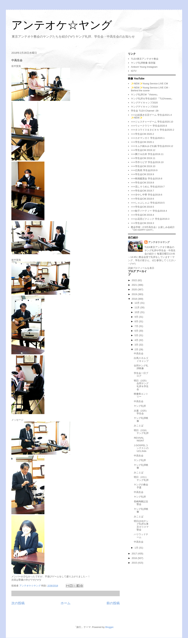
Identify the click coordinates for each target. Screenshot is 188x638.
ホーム (65, 603)
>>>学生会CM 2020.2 (142, 134)
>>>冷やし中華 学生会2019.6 (146, 194)
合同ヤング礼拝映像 (141, 367)
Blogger (109, 627)
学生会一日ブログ (141, 374)
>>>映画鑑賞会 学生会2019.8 (146, 178)
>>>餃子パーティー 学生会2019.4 (149, 210)
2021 (135, 285)
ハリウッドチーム (141, 536)
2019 (135, 294)
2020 (135, 289)
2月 (137, 349)
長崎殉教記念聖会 (141, 503)
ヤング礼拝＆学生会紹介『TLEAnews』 (152, 98)
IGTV (133, 71)
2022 (135, 280)
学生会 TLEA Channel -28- (145, 110)
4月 (137, 340)
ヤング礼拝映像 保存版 (143, 62)
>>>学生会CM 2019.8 (142, 182)
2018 (135, 298)
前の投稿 (113, 603)
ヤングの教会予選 (141, 486)
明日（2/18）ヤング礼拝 (141, 432)
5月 (137, 335)
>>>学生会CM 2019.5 (142, 206)
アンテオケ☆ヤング (61, 25)
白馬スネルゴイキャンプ (141, 359)
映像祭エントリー (141, 395)
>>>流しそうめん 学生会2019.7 (147, 186)
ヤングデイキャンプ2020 (144, 102)
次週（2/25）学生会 (141, 412)
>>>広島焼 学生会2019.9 (144, 170)
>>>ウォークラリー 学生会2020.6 (149, 125)
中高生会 (138, 353)
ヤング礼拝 (140, 406)
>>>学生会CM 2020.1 (142, 142)
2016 (135, 558)
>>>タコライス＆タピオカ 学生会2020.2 (152, 129)
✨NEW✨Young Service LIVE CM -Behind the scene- (150, 89)
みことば (138, 425)
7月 (137, 326)
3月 (137, 344)
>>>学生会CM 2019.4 (142, 214)
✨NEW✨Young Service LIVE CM (149, 83)
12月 (137, 302)
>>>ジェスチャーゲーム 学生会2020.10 (152, 121)
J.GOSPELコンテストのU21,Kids (141, 448)
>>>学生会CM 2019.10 (143, 166)
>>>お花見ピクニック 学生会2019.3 (150, 218)
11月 (137, 307)
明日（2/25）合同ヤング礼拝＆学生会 (141, 385)
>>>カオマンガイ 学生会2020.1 (147, 138)
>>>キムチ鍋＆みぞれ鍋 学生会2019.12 (152, 146)
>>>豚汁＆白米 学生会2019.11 (147, 154)
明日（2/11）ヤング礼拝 (141, 478)
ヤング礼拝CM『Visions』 (145, 94)
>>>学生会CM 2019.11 (143, 158)
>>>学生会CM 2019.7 (142, 190)
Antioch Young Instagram (144, 66)
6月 (137, 330)
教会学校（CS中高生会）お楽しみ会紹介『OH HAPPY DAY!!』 (153, 228)
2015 (135, 562)
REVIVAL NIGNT (139, 439)
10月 (137, 312)
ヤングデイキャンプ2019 (144, 106)
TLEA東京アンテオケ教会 (144, 58)
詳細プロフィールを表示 (141, 268)
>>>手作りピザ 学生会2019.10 (147, 162)
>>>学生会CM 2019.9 (142, 174)
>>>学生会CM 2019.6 (142, 198)
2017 (135, 553)
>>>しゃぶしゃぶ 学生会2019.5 (147, 202)
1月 (137, 547)
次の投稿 (18, 603)
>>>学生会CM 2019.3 (142, 223)
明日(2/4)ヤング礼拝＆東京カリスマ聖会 (141, 525)
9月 (137, 316)
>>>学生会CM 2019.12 (143, 150)
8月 (137, 321)
